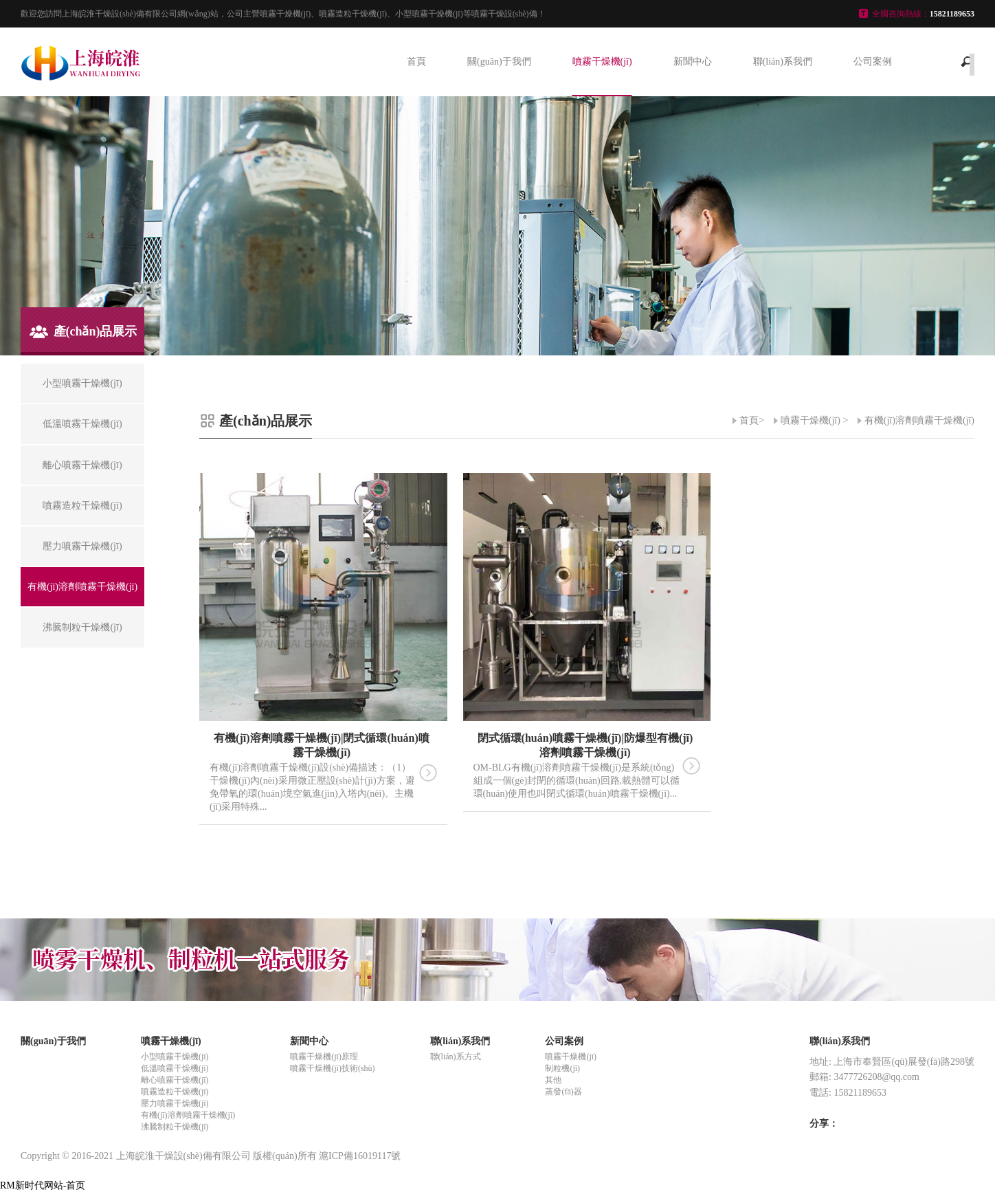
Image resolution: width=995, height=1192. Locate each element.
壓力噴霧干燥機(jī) (175, 1103)
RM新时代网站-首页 (42, 1185)
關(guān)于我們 (499, 61)
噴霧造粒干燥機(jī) (175, 1091)
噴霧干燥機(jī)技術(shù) (332, 1068)
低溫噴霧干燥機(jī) (175, 1068)
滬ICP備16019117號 (360, 1156)
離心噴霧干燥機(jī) (175, 1080)
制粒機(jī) (562, 1068)
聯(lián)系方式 (455, 1056)
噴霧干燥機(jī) (602, 61)
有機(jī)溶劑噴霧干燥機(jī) (919, 420)
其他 (553, 1080)
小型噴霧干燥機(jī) (175, 1056)
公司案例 (872, 61)
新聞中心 (692, 61)
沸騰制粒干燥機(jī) (175, 1127)
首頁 (416, 61)
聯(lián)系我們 (782, 61)
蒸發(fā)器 (563, 1091)
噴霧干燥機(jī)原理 (324, 1056)
